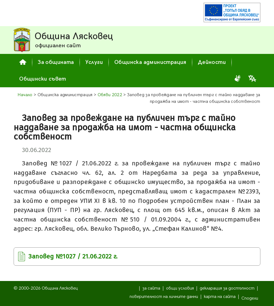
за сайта (151, 288)
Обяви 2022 (110, 95)
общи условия (180, 288)
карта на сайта (220, 296)
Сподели (249, 298)
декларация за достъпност (227, 288)
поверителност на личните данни (164, 296)
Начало (25, 95)
